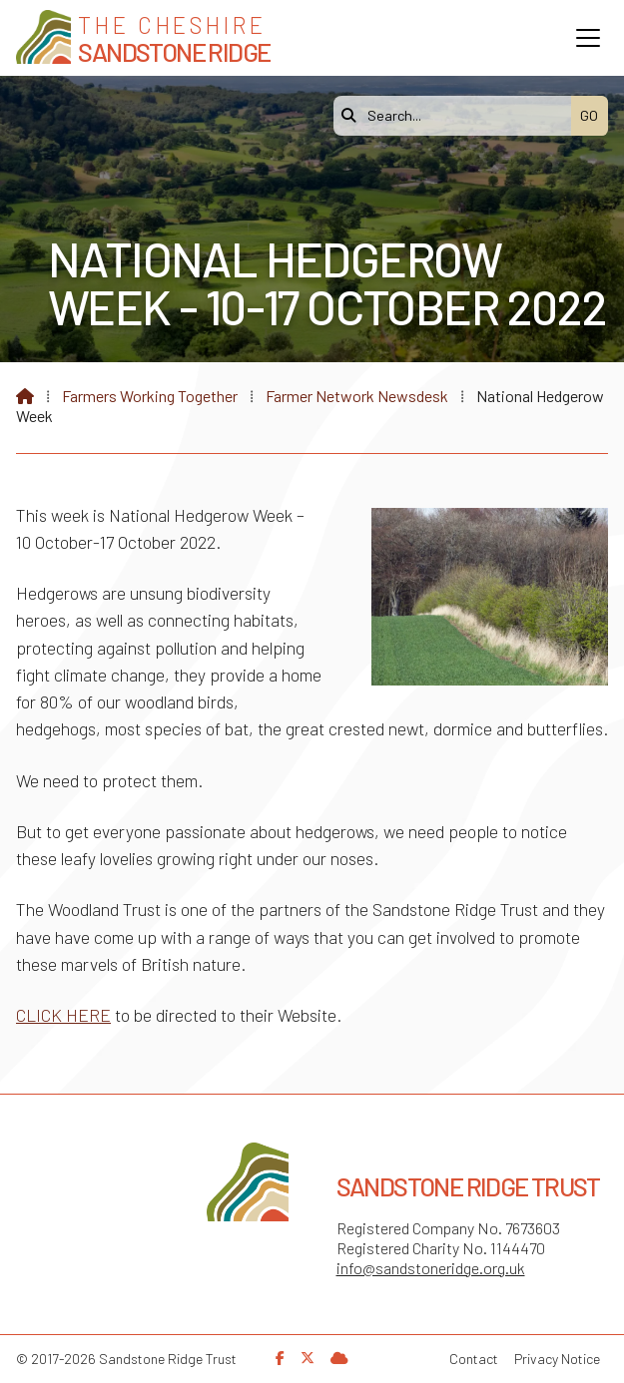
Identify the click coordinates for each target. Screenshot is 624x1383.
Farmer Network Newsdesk (357, 395)
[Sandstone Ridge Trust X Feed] (307, 1357)
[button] (588, 38)
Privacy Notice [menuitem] (557, 1358)
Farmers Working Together (150, 395)
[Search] (457, 116)
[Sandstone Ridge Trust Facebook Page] (280, 1357)
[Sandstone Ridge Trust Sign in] (339, 1357)
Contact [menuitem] (473, 1358)
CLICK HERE (63, 1015)
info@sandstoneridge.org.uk (430, 1267)
